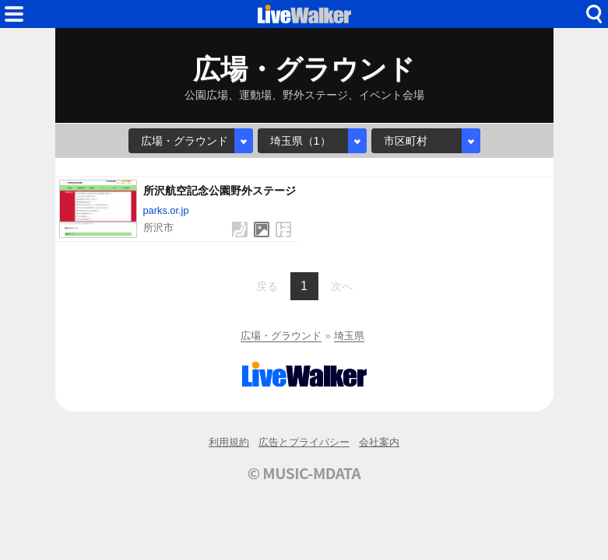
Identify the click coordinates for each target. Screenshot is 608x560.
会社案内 (379, 442)
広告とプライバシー (304, 442)
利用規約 (229, 442)
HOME (304, 14)
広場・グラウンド (281, 335)
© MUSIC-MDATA (304, 473)
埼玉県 (349, 335)
